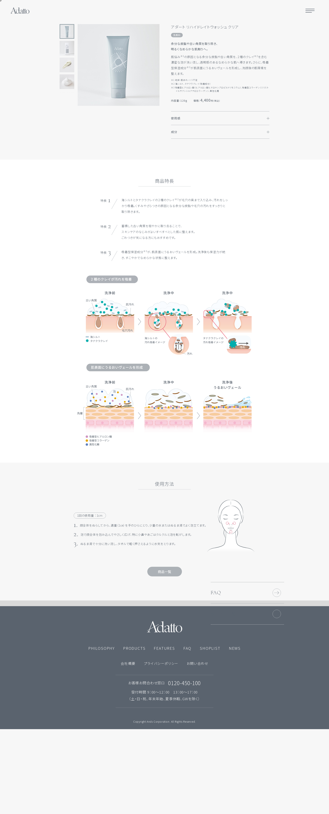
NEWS (235, 733)
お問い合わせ (197, 748)
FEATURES (164, 733)
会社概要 (128, 748)
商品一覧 (164, 571)
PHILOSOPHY (101, 733)
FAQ (216, 635)
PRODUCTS (134, 733)
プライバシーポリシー (161, 748)
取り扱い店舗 (223, 656)
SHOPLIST (210, 733)
